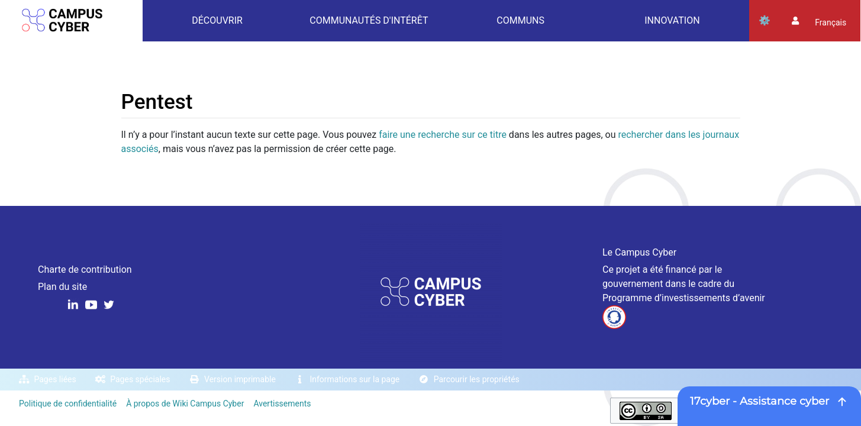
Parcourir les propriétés (477, 379)
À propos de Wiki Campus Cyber (185, 403)
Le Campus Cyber (639, 252)
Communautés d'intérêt (368, 20)
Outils (764, 20)
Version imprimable (240, 379)
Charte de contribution (85, 269)
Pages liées (55, 379)
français (830, 22)
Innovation (671, 20)
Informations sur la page (354, 379)
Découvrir (217, 20)
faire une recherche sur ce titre (443, 134)
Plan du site (62, 286)
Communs (520, 20)
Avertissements (282, 403)
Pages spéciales (140, 379)
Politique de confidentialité (68, 403)
